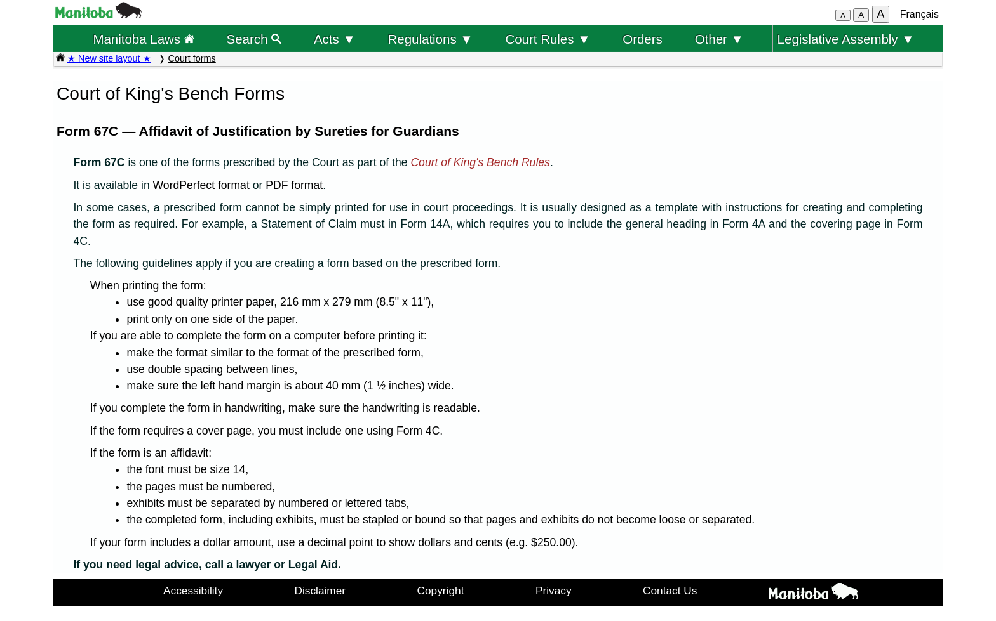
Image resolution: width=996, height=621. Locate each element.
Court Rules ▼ (547, 39)
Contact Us (670, 590)
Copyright (440, 590)
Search (254, 39)
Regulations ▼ (430, 39)
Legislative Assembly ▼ (846, 39)
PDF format (294, 185)
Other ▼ (719, 39)
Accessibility (193, 590)
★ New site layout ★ (109, 58)
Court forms (192, 58)
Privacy (553, 590)
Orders (642, 39)
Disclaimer (320, 590)
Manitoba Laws (143, 39)
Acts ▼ (335, 39)
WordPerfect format (201, 185)
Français (919, 14)
